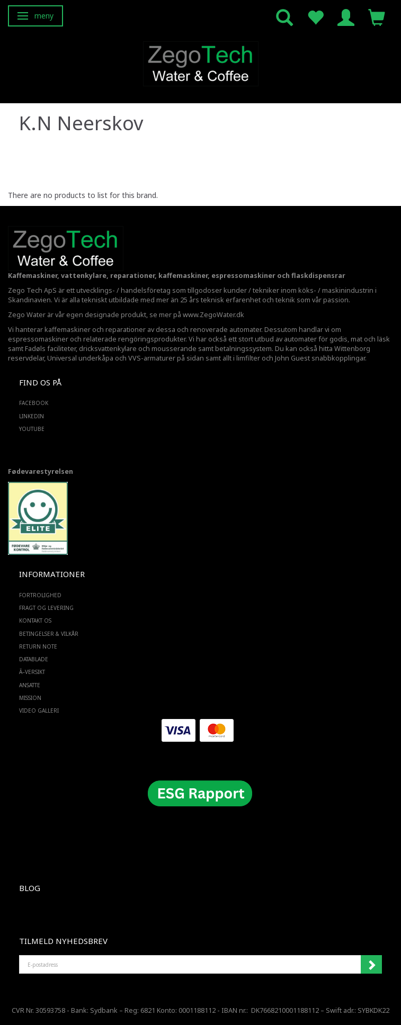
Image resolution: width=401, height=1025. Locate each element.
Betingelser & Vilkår (48, 633)
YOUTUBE (31, 429)
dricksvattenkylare (108, 348)
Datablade (33, 659)
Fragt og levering (46, 608)
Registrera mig (371, 965)
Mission (30, 698)
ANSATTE (29, 685)
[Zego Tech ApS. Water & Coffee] (201, 62)
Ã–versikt (32, 672)
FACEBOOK (33, 403)
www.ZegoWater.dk (213, 314)
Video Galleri (39, 710)
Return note (38, 646)
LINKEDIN (31, 416)
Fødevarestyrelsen (40, 471)
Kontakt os (35, 620)
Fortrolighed (40, 595)
